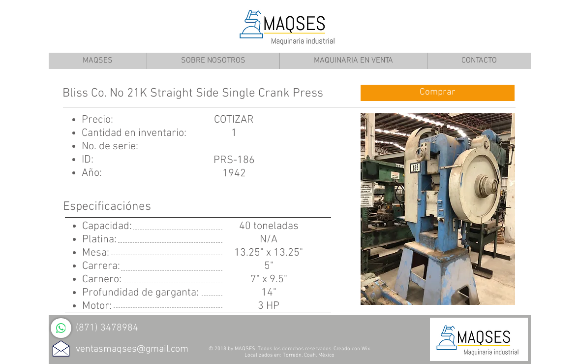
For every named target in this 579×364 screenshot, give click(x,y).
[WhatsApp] (61, 328)
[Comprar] (438, 93)
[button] (438, 209)
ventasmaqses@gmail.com (132, 349)
